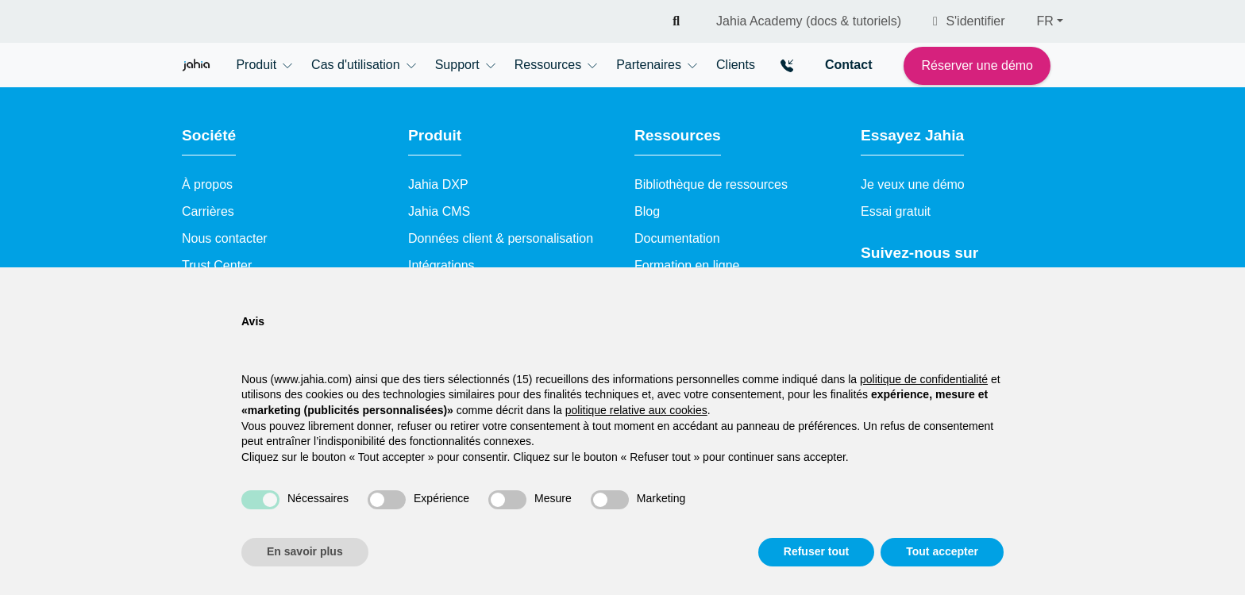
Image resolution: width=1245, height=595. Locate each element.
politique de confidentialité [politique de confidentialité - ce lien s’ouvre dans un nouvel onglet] (924, 379)
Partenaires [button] (648, 64)
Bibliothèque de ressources (711, 184)
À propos (207, 184)
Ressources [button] (548, 64)
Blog (647, 211)
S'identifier (969, 21)
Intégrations (441, 265)
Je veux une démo (913, 184)
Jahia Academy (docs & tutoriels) (808, 21)
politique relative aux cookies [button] (636, 410)
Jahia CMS (439, 211)
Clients (735, 64)
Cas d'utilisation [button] (355, 64)
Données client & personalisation (500, 238)
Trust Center (217, 265)
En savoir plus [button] (305, 551)
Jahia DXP (438, 184)
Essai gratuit (896, 211)
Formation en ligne (687, 265)
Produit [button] (256, 64)
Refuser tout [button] (816, 551)
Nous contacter (225, 238)
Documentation (677, 238)
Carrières (208, 211)
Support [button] (457, 64)
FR (1045, 21)
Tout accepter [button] (942, 551)
